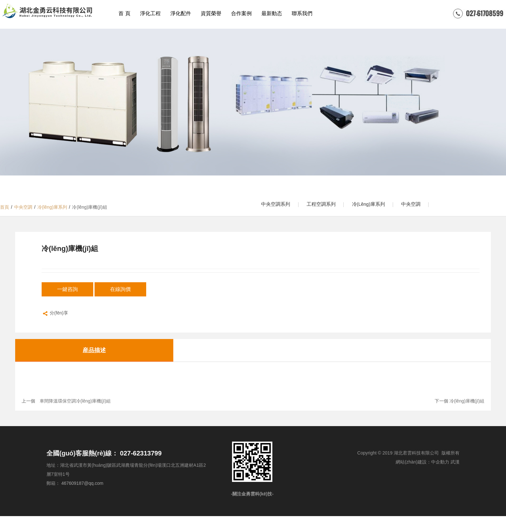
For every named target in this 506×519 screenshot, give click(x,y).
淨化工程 (150, 13)
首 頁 (124, 13)
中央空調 (421, 205)
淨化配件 (180, 13)
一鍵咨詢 (67, 291)
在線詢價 (120, 291)
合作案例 (241, 13)
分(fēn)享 (55, 316)
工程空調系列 (325, 205)
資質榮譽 (211, 13)
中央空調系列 (277, 205)
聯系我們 (302, 13)
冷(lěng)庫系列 (376, 205)
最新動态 (271, 13)
